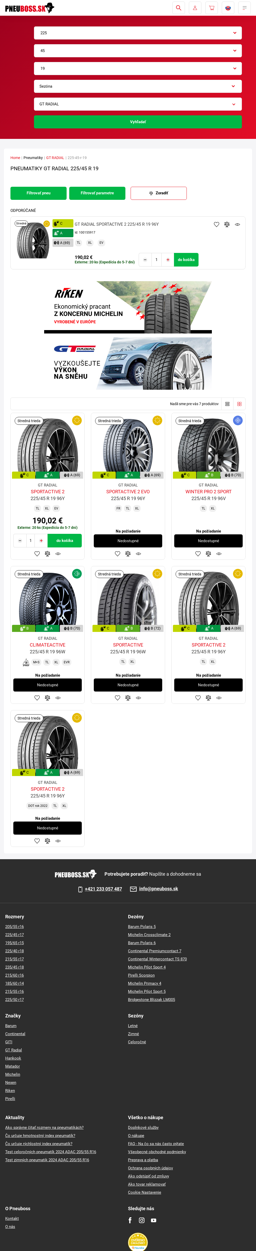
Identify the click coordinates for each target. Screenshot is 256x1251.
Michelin (12, 1074)
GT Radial (13, 1050)
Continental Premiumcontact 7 (154, 950)
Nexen (10, 1082)
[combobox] (138, 32)
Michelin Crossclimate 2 (149, 934)
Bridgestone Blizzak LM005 (151, 999)
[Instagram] (141, 1220)
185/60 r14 (14, 983)
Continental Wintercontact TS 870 (157, 958)
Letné (133, 1025)
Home (15, 158)
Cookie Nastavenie (144, 1192)
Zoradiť (162, 193)
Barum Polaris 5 (142, 926)
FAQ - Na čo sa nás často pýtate (156, 1143)
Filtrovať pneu (38, 193)
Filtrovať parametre (97, 193)
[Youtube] (153, 1220)
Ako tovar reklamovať (147, 1184)
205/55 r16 (14, 926)
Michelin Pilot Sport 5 (147, 991)
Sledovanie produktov (237, 224)
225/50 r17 (14, 999)
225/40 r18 (14, 950)
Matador (12, 1066)
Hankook (13, 1058)
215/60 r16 (14, 975)
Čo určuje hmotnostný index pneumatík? (40, 1135)
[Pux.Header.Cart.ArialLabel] (211, 8)
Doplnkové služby (143, 1127)
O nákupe (136, 1135)
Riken (10, 1090)
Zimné (133, 1033)
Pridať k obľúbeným (216, 224)
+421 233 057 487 (103, 888)
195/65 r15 (14, 942)
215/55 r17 (14, 958)
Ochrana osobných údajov (150, 1167)
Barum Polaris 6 (142, 942)
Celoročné (137, 1041)
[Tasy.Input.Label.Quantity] (156, 259)
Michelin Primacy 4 (144, 983)
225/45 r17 (14, 934)
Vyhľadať (138, 122)
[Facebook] (130, 1220)
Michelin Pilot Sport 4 (147, 967)
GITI (8, 1041)
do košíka (186, 259)
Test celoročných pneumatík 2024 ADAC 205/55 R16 (50, 1151)
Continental (15, 1033)
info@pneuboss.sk (158, 888)
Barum (10, 1025)
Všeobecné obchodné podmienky (157, 1151)
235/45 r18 (14, 967)
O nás (10, 1226)
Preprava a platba (143, 1159)
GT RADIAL (55, 158)
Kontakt (12, 1218)
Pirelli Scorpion (141, 975)
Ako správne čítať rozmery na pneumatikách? (44, 1127)
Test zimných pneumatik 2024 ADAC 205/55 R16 (47, 1159)
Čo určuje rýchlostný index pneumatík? (38, 1143)
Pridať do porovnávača (227, 224)
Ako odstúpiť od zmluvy (148, 1176)
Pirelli (10, 1098)
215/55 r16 (14, 991)
